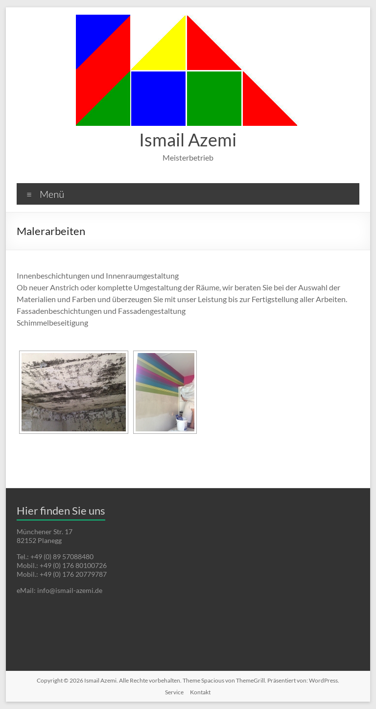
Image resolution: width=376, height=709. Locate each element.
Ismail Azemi (187, 139)
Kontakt (200, 692)
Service (174, 692)
